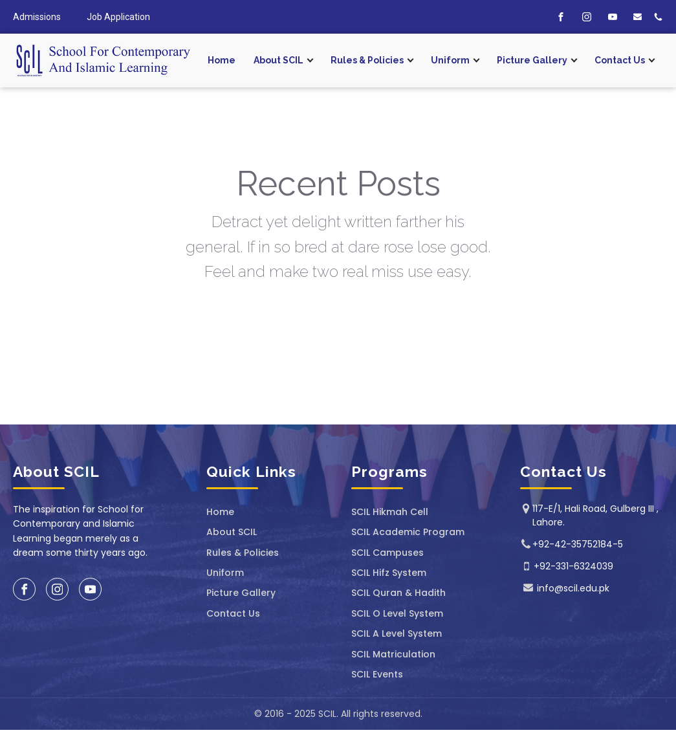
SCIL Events (377, 674)
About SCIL (278, 60)
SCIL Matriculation (393, 654)
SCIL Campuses (387, 553)
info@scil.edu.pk (573, 588)
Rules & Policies (367, 60)
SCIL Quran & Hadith (398, 593)
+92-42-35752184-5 (577, 544)
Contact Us (619, 60)
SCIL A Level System (396, 634)
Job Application (118, 17)
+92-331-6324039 (573, 566)
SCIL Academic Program (407, 532)
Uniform (450, 60)
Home (221, 60)
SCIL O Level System (397, 614)
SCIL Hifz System (388, 573)
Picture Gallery (532, 60)
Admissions (37, 17)
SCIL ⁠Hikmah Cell (389, 512)
